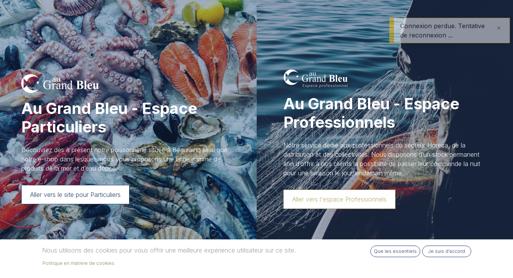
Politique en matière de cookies (78, 263)
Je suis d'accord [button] (446, 251)
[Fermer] (499, 27)
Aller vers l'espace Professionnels (339, 199)
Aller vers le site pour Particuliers (75, 194)
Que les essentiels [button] (395, 251)
